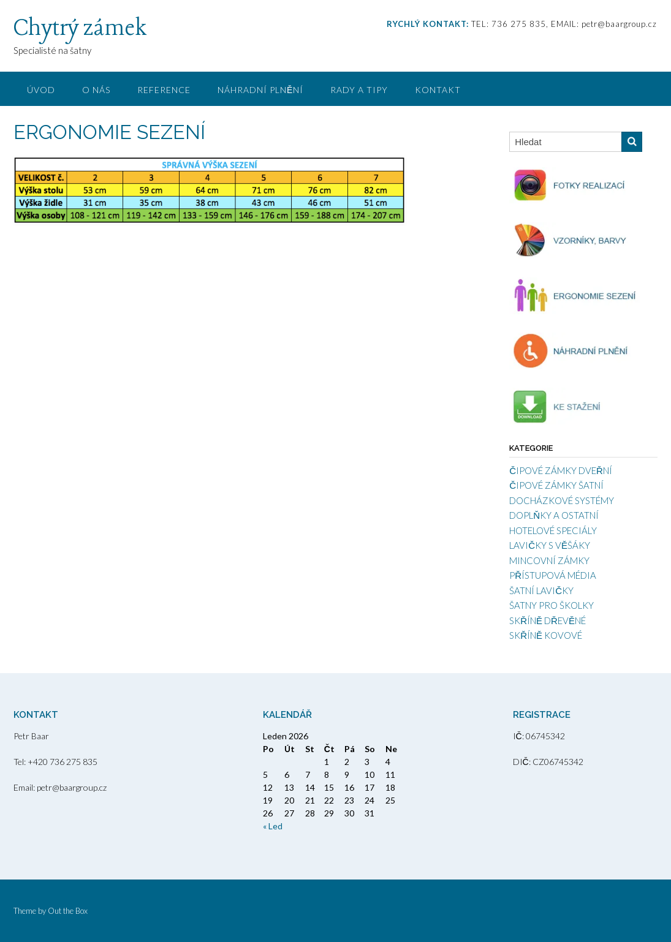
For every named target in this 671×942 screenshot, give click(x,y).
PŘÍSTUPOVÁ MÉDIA (552, 575)
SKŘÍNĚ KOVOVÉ (545, 635)
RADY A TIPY (359, 90)
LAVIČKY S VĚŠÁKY (549, 545)
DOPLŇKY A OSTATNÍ (554, 515)
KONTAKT (438, 90)
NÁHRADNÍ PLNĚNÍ (260, 90)
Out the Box (68, 911)
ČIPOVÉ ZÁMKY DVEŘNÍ (560, 470)
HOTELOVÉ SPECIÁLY (553, 530)
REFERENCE (164, 90)
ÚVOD (41, 90)
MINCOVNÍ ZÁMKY (549, 560)
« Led (272, 826)
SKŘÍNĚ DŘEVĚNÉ (547, 620)
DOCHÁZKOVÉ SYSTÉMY (561, 500)
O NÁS (96, 90)
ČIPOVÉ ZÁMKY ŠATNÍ (556, 485)
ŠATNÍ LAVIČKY (541, 590)
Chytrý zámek (79, 28)
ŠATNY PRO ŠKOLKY (551, 605)
